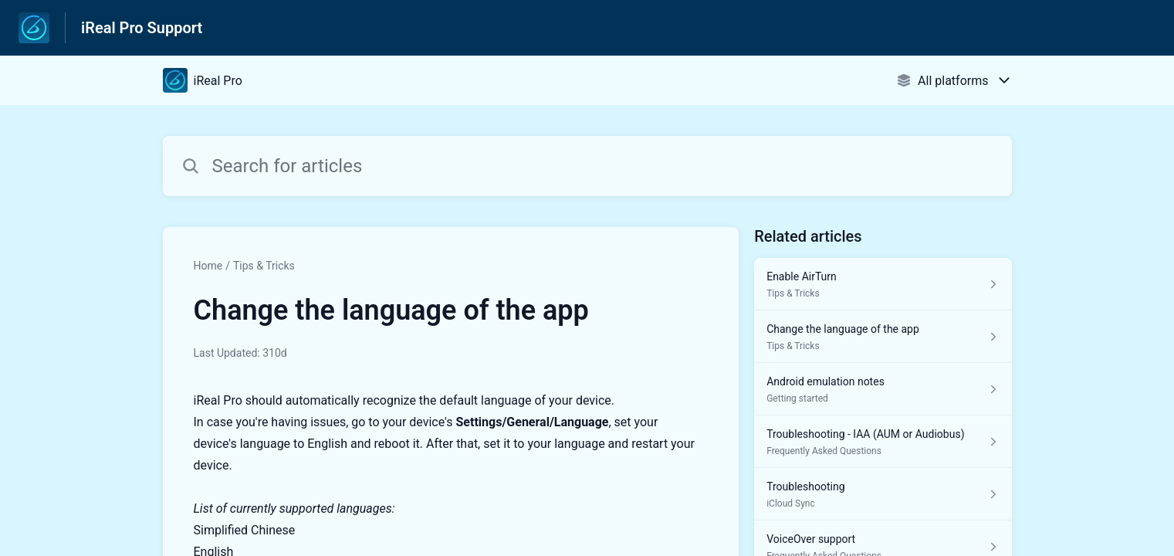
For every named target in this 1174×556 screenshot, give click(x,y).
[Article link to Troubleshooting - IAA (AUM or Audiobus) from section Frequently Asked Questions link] (882, 441)
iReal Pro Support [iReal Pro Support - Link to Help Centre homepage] (141, 28)
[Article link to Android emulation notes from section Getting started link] (882, 389)
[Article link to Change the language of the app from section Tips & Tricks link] (882, 336)
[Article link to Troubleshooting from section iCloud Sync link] (882, 494)
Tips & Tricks (264, 265)
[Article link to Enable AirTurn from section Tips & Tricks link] (882, 284)
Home (208, 265)
